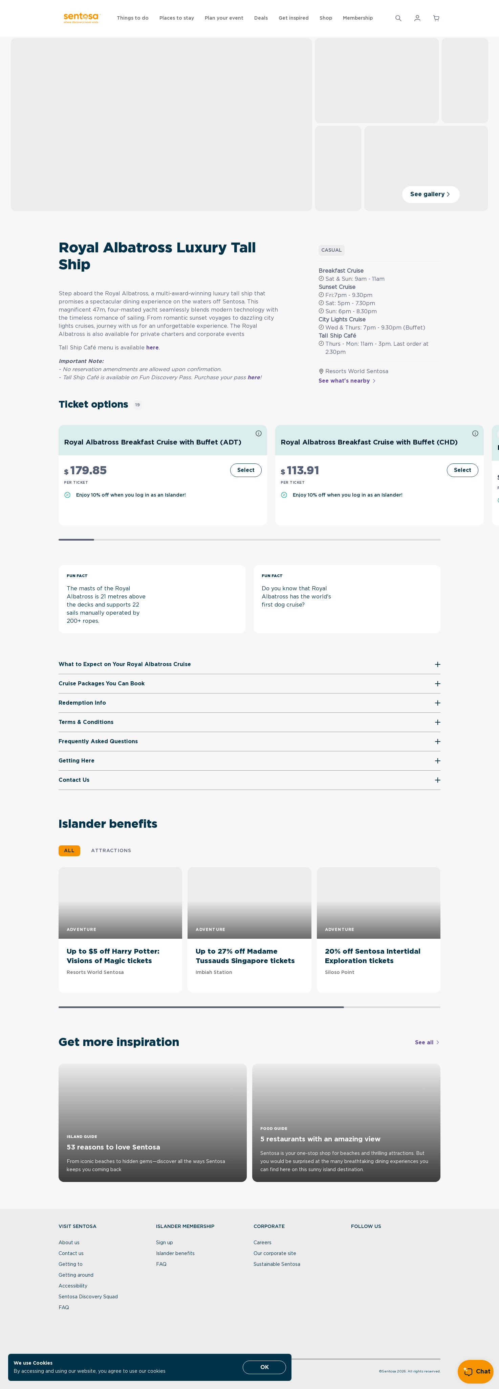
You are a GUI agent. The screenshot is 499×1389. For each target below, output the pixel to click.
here (152, 347)
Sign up (164, 1242)
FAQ (64, 1307)
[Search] (398, 18)
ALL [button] (69, 850)
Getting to (71, 1264)
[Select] (246, 470)
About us (69, 1242)
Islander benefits (175, 1253)
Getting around (76, 1275)
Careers (263, 1242)
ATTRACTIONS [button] (111, 850)
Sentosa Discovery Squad (88, 1297)
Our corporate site (275, 1253)
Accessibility (73, 1286)
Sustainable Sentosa (277, 1264)
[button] (398, 18)
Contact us (71, 1253)
